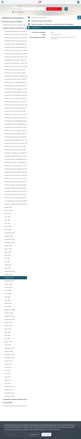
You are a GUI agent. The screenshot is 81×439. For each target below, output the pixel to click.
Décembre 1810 (9, 396)
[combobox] (54, 9)
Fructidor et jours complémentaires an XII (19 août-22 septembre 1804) (23, 159)
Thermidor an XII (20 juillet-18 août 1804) (17, 156)
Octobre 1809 (9, 351)
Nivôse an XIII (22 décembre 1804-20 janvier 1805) (20, 172)
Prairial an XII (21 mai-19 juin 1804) (15, 150)
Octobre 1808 (9, 313)
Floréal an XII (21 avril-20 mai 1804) (15, 146)
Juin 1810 (7, 377)
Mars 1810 (8, 367)
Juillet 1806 (8, 226)
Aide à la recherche (19, 12)
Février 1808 (8, 287)
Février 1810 (8, 364)
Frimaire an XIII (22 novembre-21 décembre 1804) (20, 169)
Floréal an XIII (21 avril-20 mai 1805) (15, 185)
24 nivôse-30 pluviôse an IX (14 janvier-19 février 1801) (21, 31)
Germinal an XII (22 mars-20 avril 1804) (16, 143)
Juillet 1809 (8, 342)
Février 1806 (8, 210)
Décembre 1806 (9, 242)
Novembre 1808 (9, 316)
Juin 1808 (7, 300)
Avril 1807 (8, 255)
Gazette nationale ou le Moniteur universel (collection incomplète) (21, 28)
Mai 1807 (7, 258)
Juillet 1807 (8, 265)
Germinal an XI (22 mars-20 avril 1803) (16, 105)
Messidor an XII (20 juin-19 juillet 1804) (16, 153)
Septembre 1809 (10, 348)
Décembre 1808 (9, 319)
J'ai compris (46, 434)
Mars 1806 (8, 214)
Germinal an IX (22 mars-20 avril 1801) (16, 38)
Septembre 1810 (10, 386)
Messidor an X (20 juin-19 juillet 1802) (16, 76)
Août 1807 (8, 268)
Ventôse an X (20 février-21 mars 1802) (16, 63)
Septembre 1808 (10, 310)
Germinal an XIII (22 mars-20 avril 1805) (17, 182)
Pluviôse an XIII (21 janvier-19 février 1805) (17, 175)
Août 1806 (8, 230)
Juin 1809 (7, 338)
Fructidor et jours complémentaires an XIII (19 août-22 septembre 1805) (23, 198)
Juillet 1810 (8, 380)
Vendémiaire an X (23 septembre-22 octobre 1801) (20, 47)
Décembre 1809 (9, 358)
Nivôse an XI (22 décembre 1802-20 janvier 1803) (19, 95)
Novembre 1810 (9, 393)
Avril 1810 (8, 370)
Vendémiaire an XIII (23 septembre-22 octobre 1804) (20, 162)
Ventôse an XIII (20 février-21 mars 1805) (17, 178)
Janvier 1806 (8, 207)
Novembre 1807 (9, 278)
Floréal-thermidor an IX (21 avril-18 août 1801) (19, 41)
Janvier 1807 (8, 246)
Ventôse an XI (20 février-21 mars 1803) (16, 102)
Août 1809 (8, 345)
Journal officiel (7, 402)
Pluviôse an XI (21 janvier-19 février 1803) (17, 98)
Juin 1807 (7, 262)
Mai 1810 (7, 374)
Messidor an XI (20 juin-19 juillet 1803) (16, 114)
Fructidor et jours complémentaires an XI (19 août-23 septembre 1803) (23, 121)
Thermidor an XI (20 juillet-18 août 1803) (17, 118)
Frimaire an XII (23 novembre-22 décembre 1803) (19, 130)
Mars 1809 (8, 329)
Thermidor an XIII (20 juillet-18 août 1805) (17, 194)
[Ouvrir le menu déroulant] (2, 2)
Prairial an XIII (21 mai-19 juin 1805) (15, 188)
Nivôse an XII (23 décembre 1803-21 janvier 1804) (20, 134)
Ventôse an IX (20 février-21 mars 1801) (16, 34)
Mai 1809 (7, 335)
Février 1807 (8, 249)
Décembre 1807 (9, 281)
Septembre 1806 (10, 233)
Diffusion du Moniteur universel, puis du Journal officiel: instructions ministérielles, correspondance (21, 25)
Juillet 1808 (8, 303)
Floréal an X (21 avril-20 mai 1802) (15, 70)
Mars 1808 (8, 290)
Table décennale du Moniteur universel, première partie (20, 406)
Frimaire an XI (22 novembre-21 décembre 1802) (19, 92)
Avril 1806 (8, 217)
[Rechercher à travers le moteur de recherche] (30, 9)
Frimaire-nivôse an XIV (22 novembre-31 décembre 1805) (22, 204)
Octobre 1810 (9, 390)
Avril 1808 (8, 294)
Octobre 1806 (9, 236)
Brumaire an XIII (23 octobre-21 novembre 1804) (19, 166)
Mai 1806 (7, 220)
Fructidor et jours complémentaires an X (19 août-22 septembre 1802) (23, 82)
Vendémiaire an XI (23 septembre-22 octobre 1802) (20, 86)
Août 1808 (8, 306)
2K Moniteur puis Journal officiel (12, 21)
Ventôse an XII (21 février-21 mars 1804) (17, 140)
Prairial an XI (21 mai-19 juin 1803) (15, 111)
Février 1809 (8, 326)
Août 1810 (8, 383)
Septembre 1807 (10, 271)
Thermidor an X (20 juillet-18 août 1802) (17, 79)
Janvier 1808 (8, 284)
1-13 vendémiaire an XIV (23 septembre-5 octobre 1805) (21, 201)
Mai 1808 (7, 297)
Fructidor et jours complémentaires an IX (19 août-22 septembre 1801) (23, 44)
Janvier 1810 (8, 361)
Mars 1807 (8, 252)
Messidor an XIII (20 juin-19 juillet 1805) (17, 191)
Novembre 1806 (9, 239)
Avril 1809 (8, 332)
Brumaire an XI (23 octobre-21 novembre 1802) (19, 89)
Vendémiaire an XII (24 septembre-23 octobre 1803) (20, 124)
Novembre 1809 (9, 354)
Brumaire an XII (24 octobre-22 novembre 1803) (19, 127)
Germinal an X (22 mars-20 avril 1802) (16, 66)
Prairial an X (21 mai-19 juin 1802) (15, 73)
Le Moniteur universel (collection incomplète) (17, 399)
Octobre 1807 (9, 274)
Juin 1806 (7, 223)
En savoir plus (34, 434)
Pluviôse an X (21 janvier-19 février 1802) (17, 60)
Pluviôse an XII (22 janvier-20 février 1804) (17, 137)
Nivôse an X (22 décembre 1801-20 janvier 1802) (19, 57)
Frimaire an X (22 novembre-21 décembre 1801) (19, 54)
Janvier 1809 (8, 322)
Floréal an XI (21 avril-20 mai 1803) (15, 108)
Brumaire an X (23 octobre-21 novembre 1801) (19, 50)
